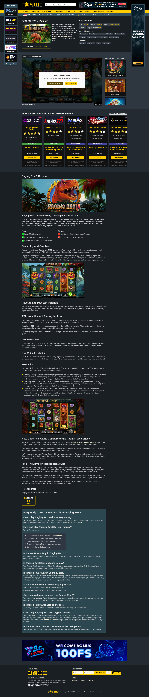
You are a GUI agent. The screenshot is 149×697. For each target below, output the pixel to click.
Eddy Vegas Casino (97, 127)
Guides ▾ (110, 11)
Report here (32, 104)
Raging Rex (75, 442)
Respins (82, 37)
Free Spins (83, 34)
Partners (75, 680)
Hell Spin (10, 60)
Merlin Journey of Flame (115, 76)
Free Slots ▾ (46, 11)
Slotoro (11, 33)
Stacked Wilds (92, 37)
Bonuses (26, 11)
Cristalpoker (10, 42)
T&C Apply (28, 161)
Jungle (98, 43)
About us (90, 680)
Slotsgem (11, 23)
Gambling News (98, 11)
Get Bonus (32, 157)
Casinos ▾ (35, 11)
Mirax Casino (75, 127)
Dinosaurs (90, 43)
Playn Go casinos (75, 522)
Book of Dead (115, 94)
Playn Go (43, 21)
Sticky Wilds (103, 37)
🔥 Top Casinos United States (46, 15)
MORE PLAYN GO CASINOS (118, 114)
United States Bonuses (106, 15)
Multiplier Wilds (120, 34)
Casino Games (58, 11)
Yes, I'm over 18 (71, 83)
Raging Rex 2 (37, 343)
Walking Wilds (114, 37)
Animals (82, 43)
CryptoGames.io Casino (32, 128)
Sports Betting (84, 11)
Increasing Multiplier (105, 34)
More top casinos (11, 64)
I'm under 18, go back (55, 83)
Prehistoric (106, 43)
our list (59, 535)
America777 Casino (53, 127)
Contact (82, 680)
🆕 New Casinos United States (66, 15)
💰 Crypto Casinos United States (87, 15)
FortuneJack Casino (119, 127)
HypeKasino (10, 51)
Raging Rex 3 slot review (61, 36)
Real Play (98, 104)
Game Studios (71, 11)
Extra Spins (93, 34)
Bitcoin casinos (50, 620)
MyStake (10, 14)
